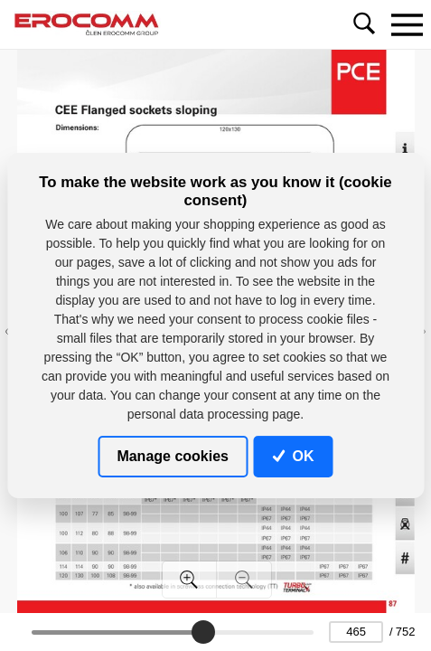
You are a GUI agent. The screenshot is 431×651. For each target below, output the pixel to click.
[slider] (204, 632)
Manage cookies (173, 456)
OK (293, 456)
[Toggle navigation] (406, 24)
